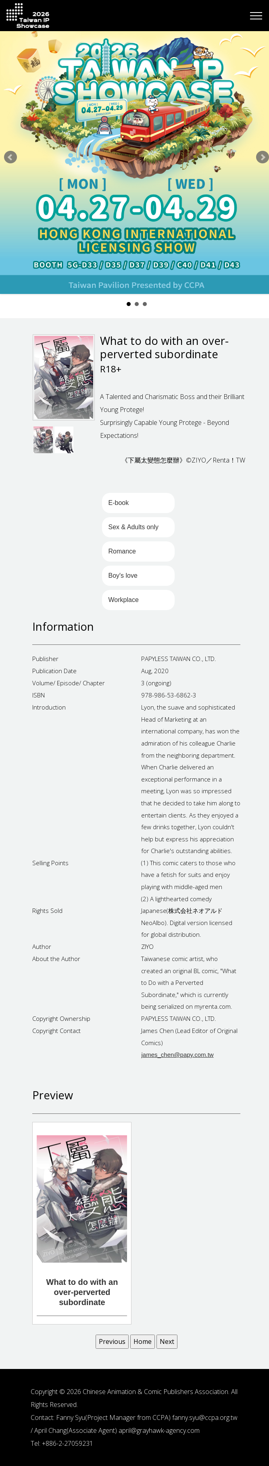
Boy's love (122, 575)
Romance (122, 551)
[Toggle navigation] (256, 16)
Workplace (123, 599)
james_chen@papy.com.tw (177, 1054)
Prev (10, 157)
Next (262, 157)
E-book (118, 502)
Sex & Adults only (133, 527)
